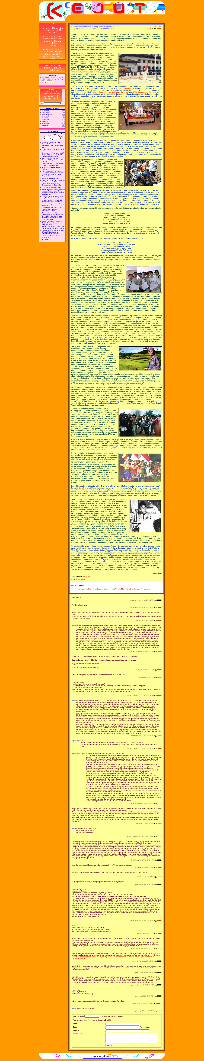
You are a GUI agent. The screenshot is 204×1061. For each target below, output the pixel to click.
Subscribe (145, 1028)
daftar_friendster (47, 114)
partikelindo (45, 119)
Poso (153, 403)
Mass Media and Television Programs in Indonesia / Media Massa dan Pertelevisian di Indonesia (113, 589)
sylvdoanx (87, 576)
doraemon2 (45, 112)
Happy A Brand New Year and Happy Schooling (94, 70)
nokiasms (45, 118)
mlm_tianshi (45, 110)
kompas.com (83, 61)
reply (155, 600)
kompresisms (46, 123)
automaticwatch (47, 127)
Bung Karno (83, 488)
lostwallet (45, 125)
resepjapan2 (46, 121)
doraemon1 (45, 116)
